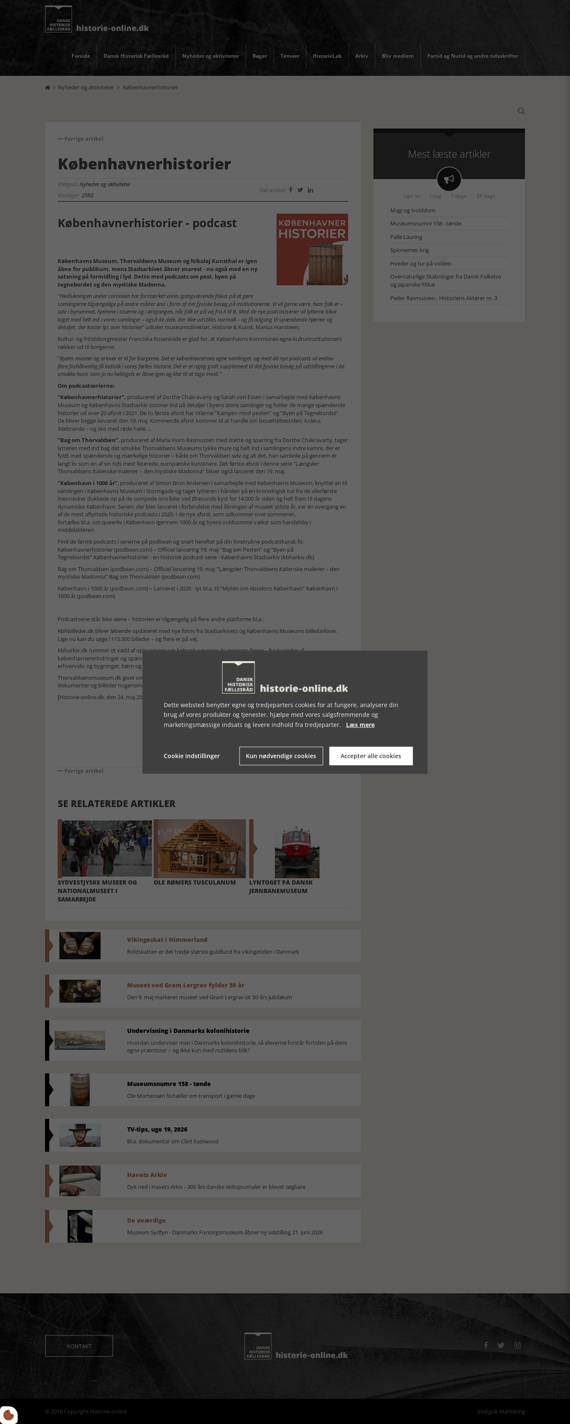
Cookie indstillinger (192, 756)
